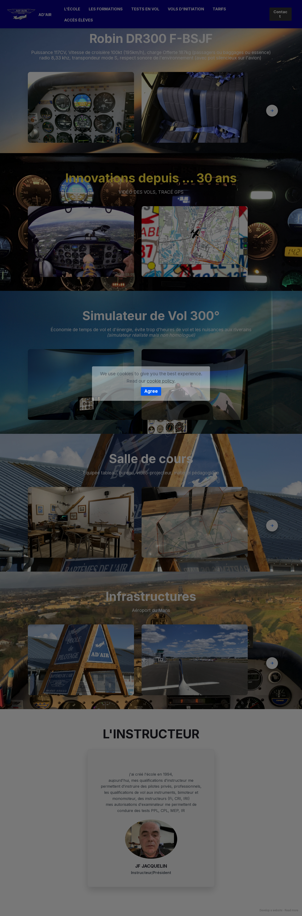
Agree (151, 391)
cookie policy (160, 381)
